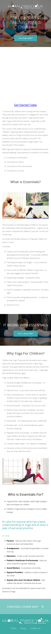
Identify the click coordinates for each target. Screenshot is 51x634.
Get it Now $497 (25, 333)
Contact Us (35, 628)
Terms (13, 628)
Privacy (23, 628)
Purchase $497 (26, 38)
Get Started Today (25, 105)
